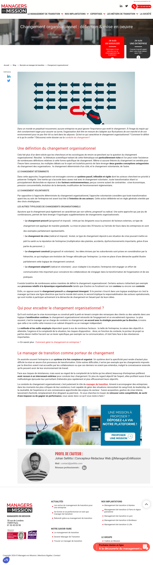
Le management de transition (44, 14)
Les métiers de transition (121, 14)
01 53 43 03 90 (14, 529)
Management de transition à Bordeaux (120, 524)
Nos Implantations (75, 14)
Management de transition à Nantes (119, 509)
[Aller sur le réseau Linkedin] (121, 6)
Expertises (96, 14)
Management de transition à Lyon (118, 520)
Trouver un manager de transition (68, 545)
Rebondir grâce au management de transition (73, 522)
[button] (6, 560)
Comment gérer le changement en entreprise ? (58, 346)
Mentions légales (45, 559)
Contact (57, 559)
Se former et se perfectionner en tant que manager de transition (71, 517)
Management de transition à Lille (118, 528)
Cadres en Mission (112, 545)
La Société (145, 14)
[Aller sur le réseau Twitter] (126, 6)
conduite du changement (77, 141)
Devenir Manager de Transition (67, 541)
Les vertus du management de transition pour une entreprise (73, 510)
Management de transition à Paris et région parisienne (122, 514)
